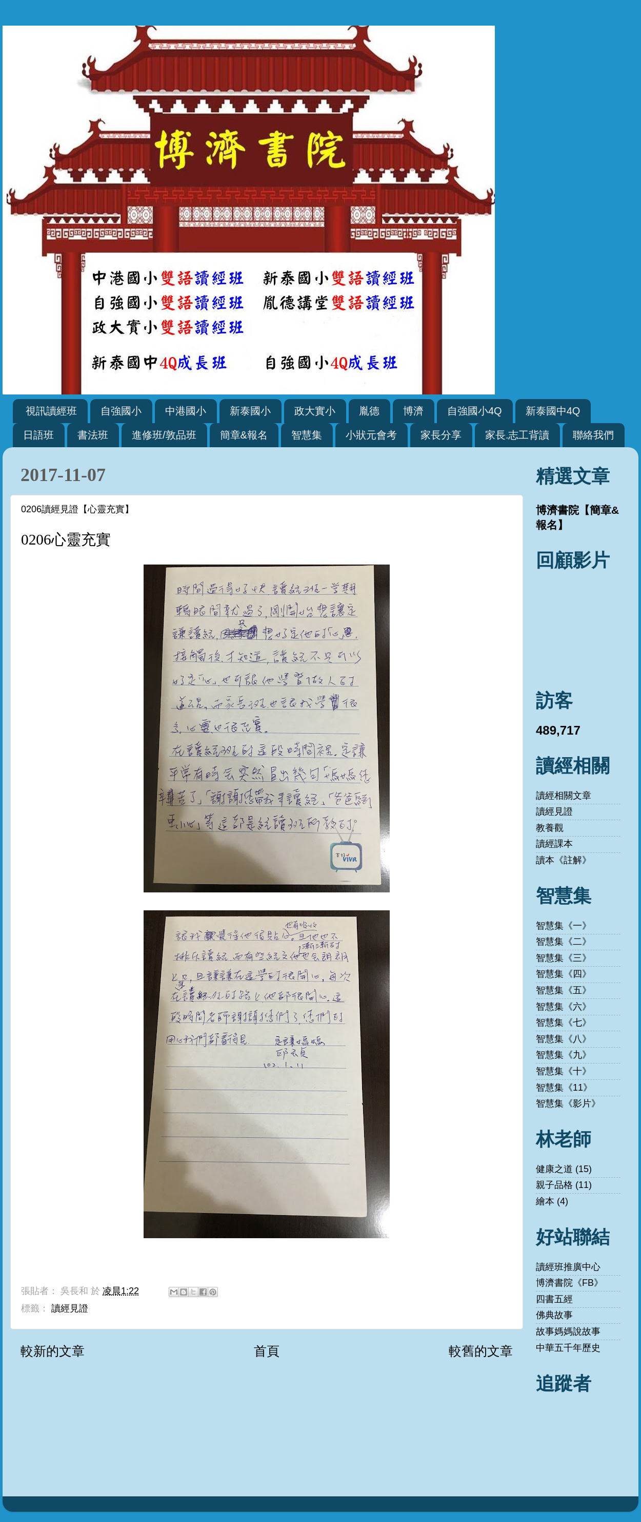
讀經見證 (69, 1308)
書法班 (92, 435)
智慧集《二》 (563, 941)
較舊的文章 (481, 1351)
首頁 (266, 1351)
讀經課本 (554, 844)
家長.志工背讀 (517, 435)
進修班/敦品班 (164, 435)
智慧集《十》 (563, 1071)
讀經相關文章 (563, 795)
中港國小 (185, 410)
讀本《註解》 (563, 860)
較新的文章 (53, 1351)
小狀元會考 (371, 435)
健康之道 (554, 1169)
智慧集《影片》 (568, 1103)
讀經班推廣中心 (568, 1267)
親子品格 (554, 1185)
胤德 (369, 410)
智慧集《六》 (563, 1007)
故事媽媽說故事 (568, 1331)
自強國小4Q (474, 410)
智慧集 (306, 435)
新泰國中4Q (553, 410)
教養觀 (550, 828)
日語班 (38, 435)
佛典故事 (554, 1315)
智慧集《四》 (563, 974)
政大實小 (314, 410)
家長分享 (441, 435)
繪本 (545, 1201)
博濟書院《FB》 (569, 1283)
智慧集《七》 (563, 1022)
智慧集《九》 (563, 1055)
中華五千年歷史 (568, 1348)
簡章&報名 (244, 435)
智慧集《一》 (563, 926)
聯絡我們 (593, 435)
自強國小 (121, 410)
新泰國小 (250, 410)
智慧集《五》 (563, 990)
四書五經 (554, 1299)
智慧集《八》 (563, 1039)
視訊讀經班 (51, 410)
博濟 (413, 410)
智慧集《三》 (563, 958)
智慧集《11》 (564, 1087)
